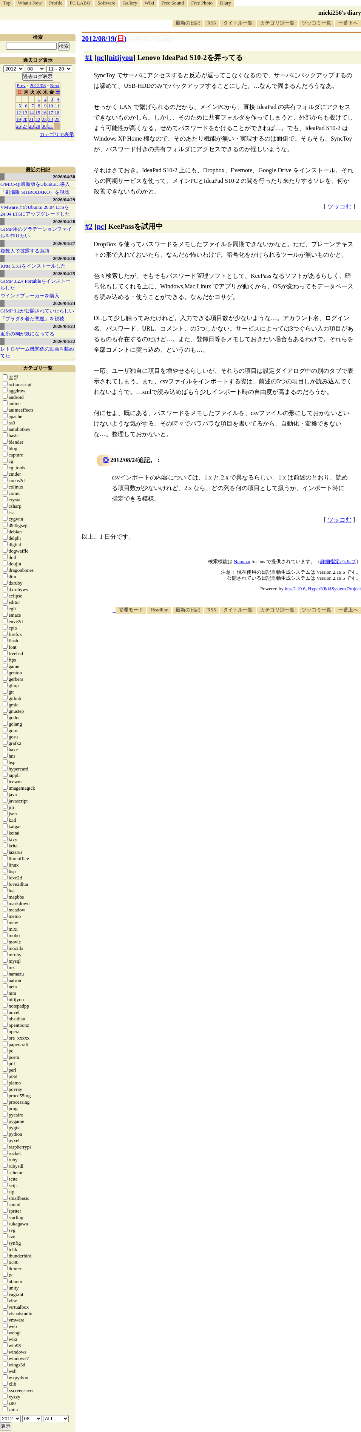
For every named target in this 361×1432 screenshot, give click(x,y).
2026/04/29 (64, 199)
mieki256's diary (339, 12)
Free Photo (202, 3)
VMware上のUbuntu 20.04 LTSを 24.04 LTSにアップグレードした (35, 210)
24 (50, 119)
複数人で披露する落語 (24, 251)
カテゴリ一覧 (37, 368)
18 (57, 112)
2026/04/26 (64, 258)
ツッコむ (339, 206)
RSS (211, 23)
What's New (30, 3)
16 (44, 112)
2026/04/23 (64, 326)
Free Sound (173, 3)
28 (31, 126)
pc (100, 57)
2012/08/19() (104, 39)
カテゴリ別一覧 (277, 23)
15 (37, 112)
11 (57, 106)
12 (18, 112)
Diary (225, 3)
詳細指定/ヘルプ (338, 561)
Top (7, 3)
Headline (159, 610)
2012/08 (38, 85)
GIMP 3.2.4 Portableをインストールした (35, 284)
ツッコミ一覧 (316, 23)
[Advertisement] (269, 672)
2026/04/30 (64, 176)
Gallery (130, 3)
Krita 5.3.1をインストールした (33, 266)
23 (44, 119)
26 (18, 126)
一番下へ (348, 23)
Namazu (242, 561)
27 (25, 126)
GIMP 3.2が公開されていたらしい (37, 311)
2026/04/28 (64, 221)
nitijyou (121, 57)
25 (57, 119)
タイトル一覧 (238, 23)
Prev (21, 85)
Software (106, 3)
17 (50, 112)
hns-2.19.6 (295, 588)
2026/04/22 (64, 341)
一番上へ (348, 610)
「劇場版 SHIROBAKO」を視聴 (34, 192)
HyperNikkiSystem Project (334, 588)
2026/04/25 (64, 273)
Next (54, 85)
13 (25, 112)
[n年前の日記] (150, 39)
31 (50, 126)
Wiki (149, 3)
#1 (89, 57)
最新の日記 (188, 23)
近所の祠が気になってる (27, 334)
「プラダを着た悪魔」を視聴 (32, 319)
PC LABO (80, 3)
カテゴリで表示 (57, 134)
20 (25, 119)
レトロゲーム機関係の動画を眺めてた (37, 352)
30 (44, 126)
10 (50, 106)
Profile (55, 3)
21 (31, 119)
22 (37, 119)
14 (31, 112)
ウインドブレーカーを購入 (29, 296)
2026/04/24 (64, 303)
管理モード (131, 610)
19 (18, 119)
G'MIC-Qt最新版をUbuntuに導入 (35, 184)
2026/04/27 (64, 243)
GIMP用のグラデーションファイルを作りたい (36, 232)
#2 (89, 226)
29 (37, 126)
